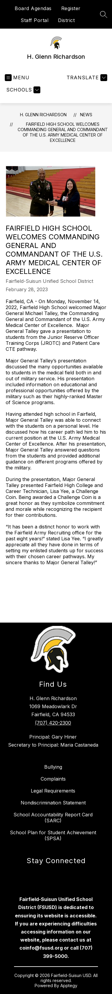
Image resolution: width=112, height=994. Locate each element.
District (66, 20)
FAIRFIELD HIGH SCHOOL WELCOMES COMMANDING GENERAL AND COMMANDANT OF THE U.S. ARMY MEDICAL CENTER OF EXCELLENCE (63, 132)
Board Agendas (33, 8)
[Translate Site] (86, 77)
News (86, 114)
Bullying (53, 767)
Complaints (53, 779)
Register (71, 8)
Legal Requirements (53, 791)
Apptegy (68, 985)
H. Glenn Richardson (43, 114)
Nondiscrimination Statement (53, 803)
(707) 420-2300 (53, 723)
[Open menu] (17, 77)
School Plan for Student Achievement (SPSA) (53, 835)
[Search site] (103, 14)
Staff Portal (34, 20)
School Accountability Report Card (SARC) (53, 818)
